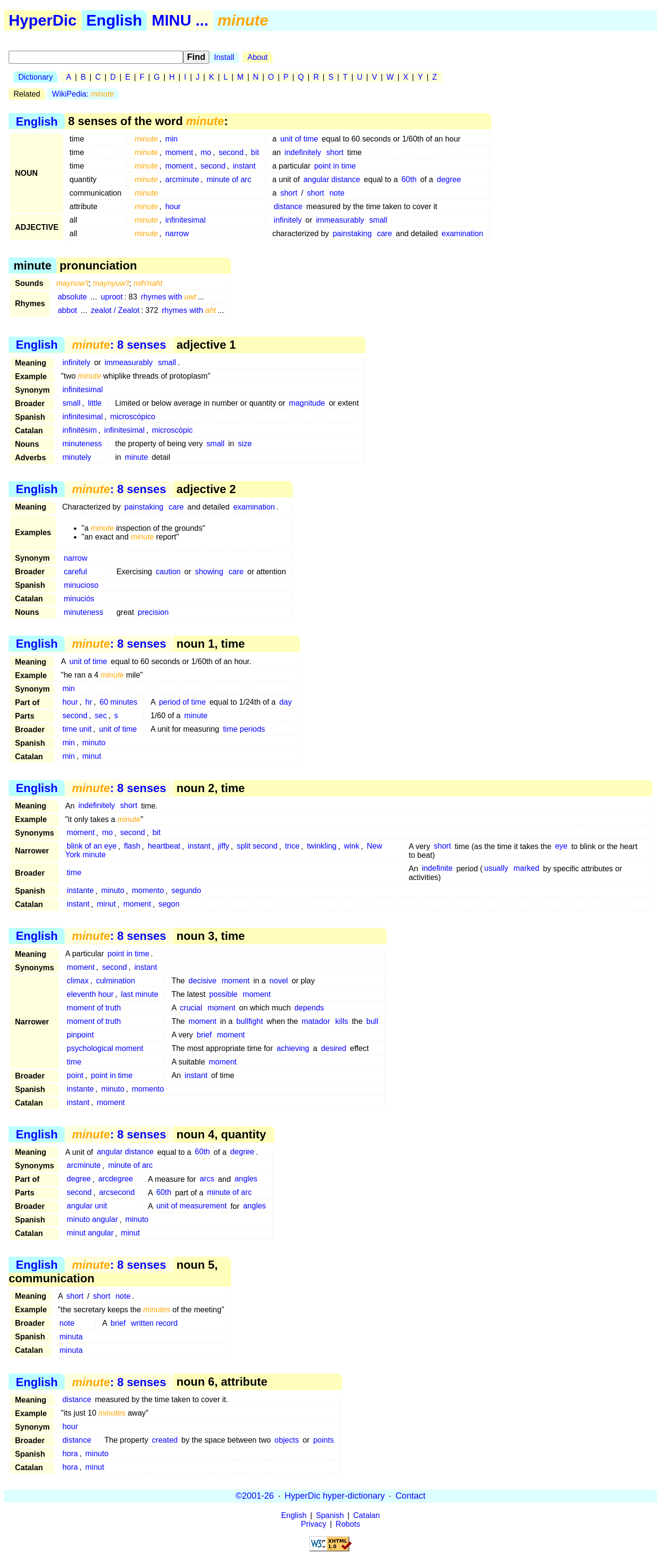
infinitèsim (79, 430)
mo (206, 152)
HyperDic (43, 20)
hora (70, 1453)
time (74, 873)
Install (224, 57)
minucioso (81, 585)
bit (255, 152)
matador (316, 1021)
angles (245, 1179)
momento (148, 891)
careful (75, 572)
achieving (292, 1048)
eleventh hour (90, 994)
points (323, 1440)
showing (209, 572)
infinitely (288, 220)
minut (91, 756)
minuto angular (92, 1220)
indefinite (437, 869)
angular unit (87, 1206)
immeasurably (340, 220)
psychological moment (105, 1048)
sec (101, 715)
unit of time (299, 139)
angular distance (331, 179)
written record (154, 1323)
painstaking (352, 233)
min (171, 139)
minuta (71, 1337)
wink (351, 846)
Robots (348, 1524)
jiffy (224, 846)
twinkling (321, 846)
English (114, 20)
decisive (202, 981)
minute (136, 457)
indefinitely (303, 152)
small (378, 220)
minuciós (79, 599)
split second (257, 846)
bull (372, 1021)
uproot (112, 297)
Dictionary (35, 77)
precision (153, 612)
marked (526, 869)
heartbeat (164, 846)
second (231, 152)
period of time (182, 702)
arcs (207, 1179)
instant (244, 166)
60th (409, 179)
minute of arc (228, 179)
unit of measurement (191, 1206)
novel (279, 981)
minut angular (90, 1233)
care (384, 233)
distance (288, 206)
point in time (335, 166)
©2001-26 (255, 1496)
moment (179, 152)
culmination (115, 981)
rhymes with (168, 297)
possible (223, 994)
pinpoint (80, 1035)
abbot (67, 310)
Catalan (366, 1515)
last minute (139, 994)
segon (169, 904)
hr (89, 702)
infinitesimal (185, 220)
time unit (76, 729)
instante (80, 891)
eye (561, 846)
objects (286, 1440)
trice (292, 846)
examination (462, 233)
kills (341, 1021)
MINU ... (180, 20)
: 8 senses (119, 344)
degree (449, 179)
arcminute (182, 179)
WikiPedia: (83, 94)
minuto (93, 742)
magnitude (307, 403)
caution (168, 572)
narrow (177, 233)
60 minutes (118, 702)
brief (204, 1035)
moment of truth (94, 1008)
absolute (72, 297)
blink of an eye (91, 846)
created (164, 1440)
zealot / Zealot (115, 310)
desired (333, 1048)
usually (496, 869)
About (257, 57)
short (335, 152)
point (75, 1075)
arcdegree (115, 1179)
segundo (186, 891)
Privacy (313, 1524)
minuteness (82, 444)
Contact (410, 1496)
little (94, 403)
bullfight (249, 1021)
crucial (191, 1008)
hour (173, 206)
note (337, 193)
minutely (76, 457)
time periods (244, 729)
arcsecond (117, 1193)
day (285, 702)
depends (309, 1008)
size (244, 444)
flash (132, 846)
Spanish (330, 1515)
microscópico (132, 416)
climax (77, 981)
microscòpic (172, 430)
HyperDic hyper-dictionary (335, 1496)
